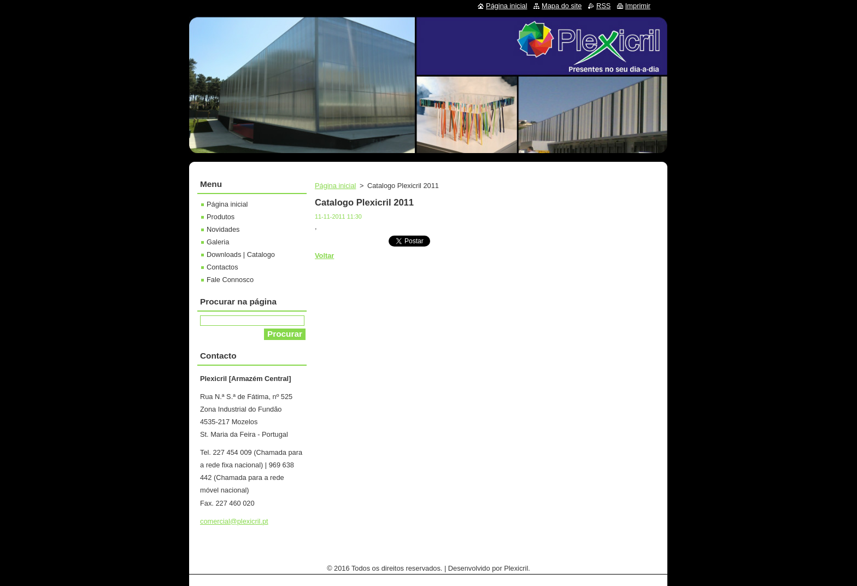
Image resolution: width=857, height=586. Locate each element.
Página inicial (335, 185)
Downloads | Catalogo (241, 254)
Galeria (218, 242)
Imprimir (637, 6)
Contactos (222, 267)
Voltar (324, 255)
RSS (603, 6)
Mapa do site (562, 6)
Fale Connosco (230, 280)
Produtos (220, 217)
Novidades (223, 229)
